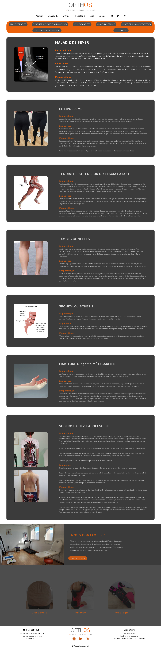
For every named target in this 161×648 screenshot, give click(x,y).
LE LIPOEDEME (121, 30)
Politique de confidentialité (129, 636)
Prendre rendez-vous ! (78, 566)
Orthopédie (53, 16)
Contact (102, 16)
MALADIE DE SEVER (18, 24)
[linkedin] (118, 16)
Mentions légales (129, 633)
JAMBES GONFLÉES (82, 24)
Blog (92, 16)
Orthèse (67, 16)
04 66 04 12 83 (33, 638)
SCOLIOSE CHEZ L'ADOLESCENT (47, 30)
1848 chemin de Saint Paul (35, 633)
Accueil (39, 16)
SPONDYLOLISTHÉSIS (106, 24)
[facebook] (112, 16)
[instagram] (124, 16)
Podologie (80, 16)
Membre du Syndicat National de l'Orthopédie (129, 638)
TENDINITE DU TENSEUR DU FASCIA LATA (50, 24)
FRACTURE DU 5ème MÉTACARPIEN (136, 24)
